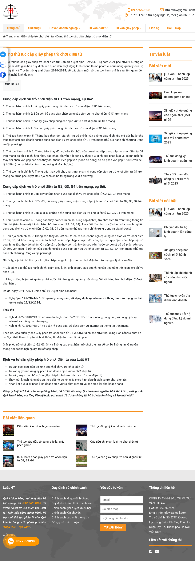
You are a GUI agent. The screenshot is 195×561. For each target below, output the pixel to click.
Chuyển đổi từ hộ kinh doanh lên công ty (178, 231)
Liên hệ (154, 28)
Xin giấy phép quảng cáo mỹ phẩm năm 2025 (178, 138)
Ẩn (16, 84)
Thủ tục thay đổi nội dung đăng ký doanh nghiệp (178, 318)
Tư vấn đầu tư (97, 28)
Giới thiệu (34, 28)
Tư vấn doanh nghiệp (63, 28)
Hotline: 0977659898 (162, 508)
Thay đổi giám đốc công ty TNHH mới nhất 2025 (176, 179)
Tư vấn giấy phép (127, 28)
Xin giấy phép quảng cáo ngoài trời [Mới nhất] (178, 115)
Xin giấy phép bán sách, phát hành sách (176, 254)
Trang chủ (13, 28)
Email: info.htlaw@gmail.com (167, 512)
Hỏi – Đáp (174, 28)
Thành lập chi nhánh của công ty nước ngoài (178, 277)
